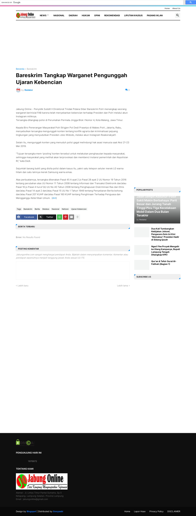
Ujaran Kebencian (79, 209)
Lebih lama (122, 285)
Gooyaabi (58, 511)
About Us (176, 8)
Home (167, 8)
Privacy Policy (156, 511)
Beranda (20, 69)
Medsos (45, 209)
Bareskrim (32, 69)
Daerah (73, 15)
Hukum (86, 15)
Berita (37, 209)
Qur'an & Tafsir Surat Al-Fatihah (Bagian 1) (163, 262)
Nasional (58, 15)
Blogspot (31, 511)
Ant (54, 198)
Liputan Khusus (133, 15)
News (43, 15)
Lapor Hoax (140, 511)
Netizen (65, 209)
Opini (97, 15)
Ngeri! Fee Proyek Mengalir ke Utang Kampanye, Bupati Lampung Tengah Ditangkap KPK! (165, 250)
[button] (177, 15)
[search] (91, 2)
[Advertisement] (73, 46)
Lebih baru (23, 285)
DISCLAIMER (173, 511)
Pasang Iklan (155, 15)
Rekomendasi (112, 15)
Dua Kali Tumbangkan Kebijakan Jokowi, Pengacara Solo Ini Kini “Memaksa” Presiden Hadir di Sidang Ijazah (165, 234)
